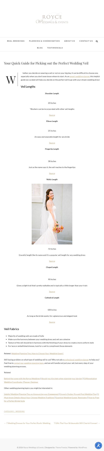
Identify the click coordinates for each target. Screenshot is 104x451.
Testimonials (55, 48)
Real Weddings (16, 41)
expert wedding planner (80, 76)
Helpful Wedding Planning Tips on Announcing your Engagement (31, 394)
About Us (69, 41)
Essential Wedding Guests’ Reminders (71, 397)
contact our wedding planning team (29, 363)
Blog (40, 48)
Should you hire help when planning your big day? (62, 378)
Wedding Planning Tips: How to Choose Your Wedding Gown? (37, 353)
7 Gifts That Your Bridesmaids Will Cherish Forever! (77, 423)
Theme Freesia (61, 447)
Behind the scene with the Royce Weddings (22, 378)
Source (52, 115)
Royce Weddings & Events (33, 447)
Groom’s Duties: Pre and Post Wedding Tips (78, 394)
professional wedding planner (76, 360)
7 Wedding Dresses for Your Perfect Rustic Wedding (27, 423)
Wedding (20, 411)
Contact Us (86, 41)
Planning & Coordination (44, 41)
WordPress (82, 447)
